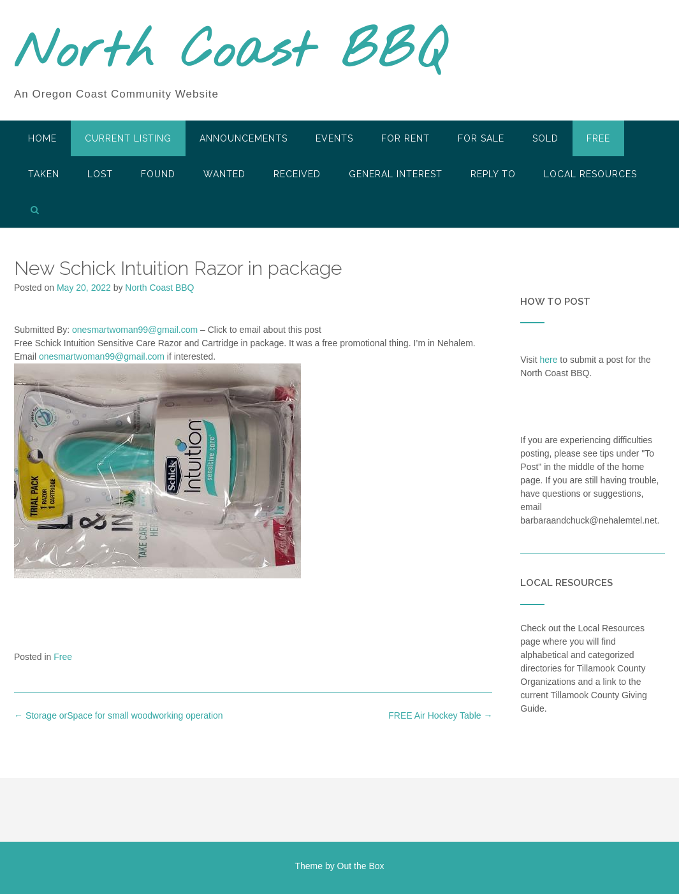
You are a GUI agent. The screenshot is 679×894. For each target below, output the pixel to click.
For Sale (481, 138)
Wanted (224, 174)
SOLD (545, 138)
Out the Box (360, 866)
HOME (42, 138)
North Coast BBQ (230, 53)
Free (598, 138)
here (548, 360)
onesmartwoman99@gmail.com (135, 330)
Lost (100, 174)
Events (334, 138)
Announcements (244, 138)
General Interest (395, 174)
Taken (43, 174)
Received (297, 174)
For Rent (405, 138)
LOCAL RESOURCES (590, 174)
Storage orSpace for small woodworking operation (118, 715)
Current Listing (128, 138)
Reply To (493, 174)
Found (158, 174)
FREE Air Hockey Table (440, 715)
